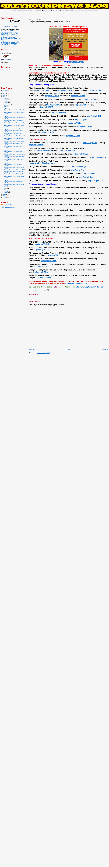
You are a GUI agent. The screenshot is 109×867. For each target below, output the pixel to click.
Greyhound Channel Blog (8, 37)
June (5, 108)
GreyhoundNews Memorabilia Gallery (11, 36)
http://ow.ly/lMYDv (41, 250)
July (5, 106)
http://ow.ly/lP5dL (73, 136)
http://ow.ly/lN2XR (94, 116)
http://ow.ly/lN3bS (74, 123)
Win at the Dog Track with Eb (9, 44)
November (7, 101)
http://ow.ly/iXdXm (48, 261)
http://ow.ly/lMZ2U (41, 244)
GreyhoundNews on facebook (9, 43)
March (6, 189)
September (7, 104)
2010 (4, 197)
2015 (4, 95)
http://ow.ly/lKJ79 (46, 107)
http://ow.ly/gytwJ (41, 266)
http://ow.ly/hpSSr (76, 62)
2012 (4, 194)
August (6, 105)
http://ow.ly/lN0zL (86, 177)
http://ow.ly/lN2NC (59, 113)
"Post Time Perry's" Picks (8, 30)
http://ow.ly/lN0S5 (95, 181)
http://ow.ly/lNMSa (67, 150)
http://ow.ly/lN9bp (53, 105)
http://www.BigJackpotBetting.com (90, 287)
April (5, 188)
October (6, 102)
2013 (4, 98)
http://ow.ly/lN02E (36, 145)
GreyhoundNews (7, 204)
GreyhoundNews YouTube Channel (10, 42)
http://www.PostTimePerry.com (42, 163)
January (6, 192)
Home (68, 349)
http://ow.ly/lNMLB (44, 150)
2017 (4, 92)
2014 (4, 96)
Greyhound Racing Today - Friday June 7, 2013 (14, 169)
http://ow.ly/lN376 (82, 120)
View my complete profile (8, 207)
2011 (4, 195)
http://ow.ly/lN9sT (92, 99)
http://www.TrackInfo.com (76, 283)
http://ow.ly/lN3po (84, 127)
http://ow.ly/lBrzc (78, 96)
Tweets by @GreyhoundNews (9, 26)
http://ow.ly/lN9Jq (52, 96)
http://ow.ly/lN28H (65, 90)
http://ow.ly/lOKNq (46, 132)
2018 (4, 90)
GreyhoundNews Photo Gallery (9, 41)
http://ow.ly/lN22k (44, 90)
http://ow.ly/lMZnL (90, 143)
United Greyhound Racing (8, 34)
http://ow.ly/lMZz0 (81, 154)
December (7, 99)
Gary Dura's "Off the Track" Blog (10, 33)
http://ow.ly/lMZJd (99, 157)
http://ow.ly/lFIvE (53, 255)
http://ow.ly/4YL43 (78, 170)
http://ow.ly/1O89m (43, 277)
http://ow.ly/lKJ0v (82, 105)
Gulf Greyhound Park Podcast (9, 32)
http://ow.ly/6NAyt (42, 272)
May (5, 186)
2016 (4, 93)
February (6, 191)
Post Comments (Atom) (43, 353)
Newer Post (32, 349)
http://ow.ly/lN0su (91, 174)
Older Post (105, 349)
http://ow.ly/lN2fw (95, 90)
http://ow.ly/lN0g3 (79, 167)
